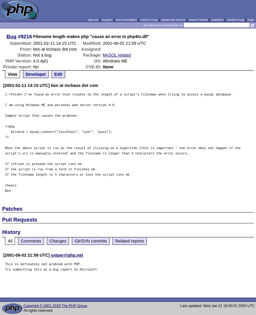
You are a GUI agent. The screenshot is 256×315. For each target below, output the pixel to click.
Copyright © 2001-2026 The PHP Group (55, 306)
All (10, 241)
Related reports (129, 241)
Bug (11, 36)
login (251, 20)
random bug (235, 20)
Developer (36, 74)
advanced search (173, 20)
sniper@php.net (67, 255)
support (107, 20)
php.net (93, 20)
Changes (58, 241)
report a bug (149, 20)
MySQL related (117, 55)
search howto (198, 20)
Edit (58, 74)
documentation (126, 20)
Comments (31, 241)
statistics (218, 20)
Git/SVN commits (91, 241)
